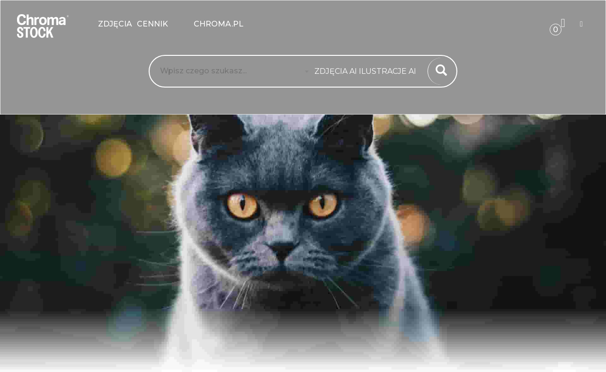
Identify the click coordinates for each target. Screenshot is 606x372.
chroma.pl (218, 23)
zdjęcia (115, 23)
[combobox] (368, 71)
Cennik (163, 23)
